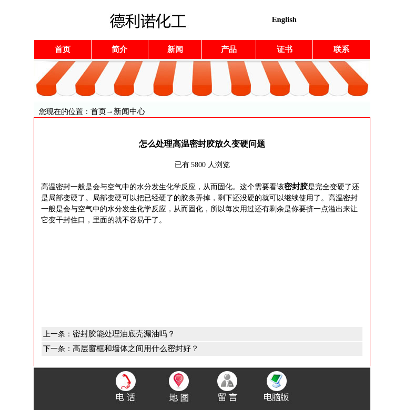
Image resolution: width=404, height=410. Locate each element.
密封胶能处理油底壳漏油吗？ (124, 334)
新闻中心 (129, 111)
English (284, 19)
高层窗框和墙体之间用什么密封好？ (136, 348)
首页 (98, 111)
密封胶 (296, 186)
